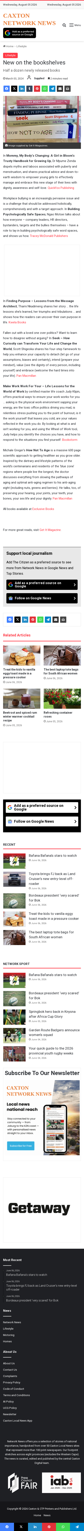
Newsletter (9, 1414)
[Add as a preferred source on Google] (19, 33)
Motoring (8, 1335)
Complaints (10, 1376)
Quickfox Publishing (61, 188)
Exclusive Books (43, 509)
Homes (7, 1341)
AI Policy (8, 1401)
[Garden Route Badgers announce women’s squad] (14, 1035)
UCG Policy (10, 1407)
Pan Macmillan (26, 376)
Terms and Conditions (16, 1395)
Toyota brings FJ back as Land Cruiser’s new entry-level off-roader (52, 879)
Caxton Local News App (17, 1420)
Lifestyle (21, 46)
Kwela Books (17, 322)
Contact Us (10, 1369)
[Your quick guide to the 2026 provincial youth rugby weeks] (14, 1054)
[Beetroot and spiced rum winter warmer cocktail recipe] (21, 699)
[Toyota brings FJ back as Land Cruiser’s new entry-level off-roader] (14, 879)
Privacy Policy (11, 1382)
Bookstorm (69, 440)
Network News (12, 1322)
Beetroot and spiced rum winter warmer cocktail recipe (20, 716)
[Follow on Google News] (42, 598)
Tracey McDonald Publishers (49, 236)
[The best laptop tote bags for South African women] (62, 655)
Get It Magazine (50, 530)
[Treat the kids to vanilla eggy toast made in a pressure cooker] (21, 655)
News (47, 1515)
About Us (9, 1363)
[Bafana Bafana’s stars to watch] (14, 861)
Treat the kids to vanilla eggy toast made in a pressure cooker (19, 673)
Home (8, 46)
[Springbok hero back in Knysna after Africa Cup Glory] (14, 1017)
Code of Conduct (13, 1388)
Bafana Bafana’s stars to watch (53, 855)
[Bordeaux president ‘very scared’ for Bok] (14, 901)
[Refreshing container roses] (62, 699)
